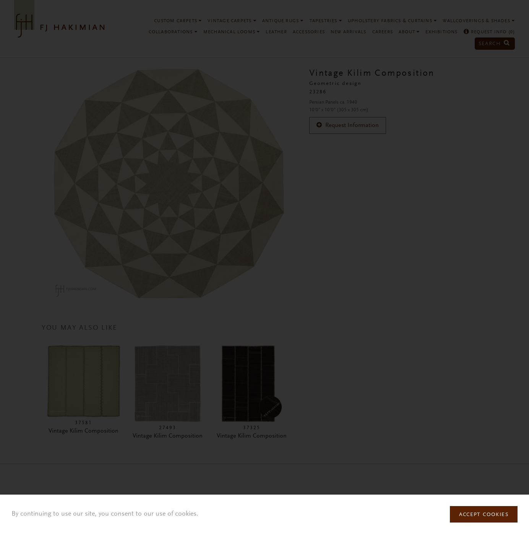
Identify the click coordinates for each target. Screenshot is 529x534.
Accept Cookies (483, 515)
